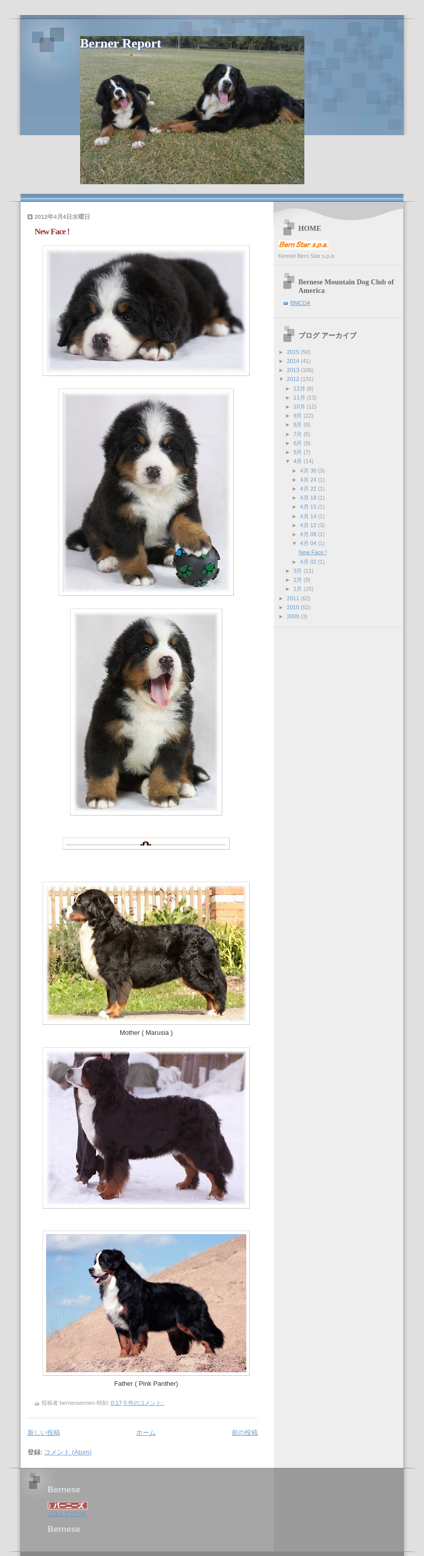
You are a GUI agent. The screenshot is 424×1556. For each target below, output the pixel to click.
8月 (298, 425)
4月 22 (309, 489)
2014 (294, 361)
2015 (294, 352)
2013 (294, 370)
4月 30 (309, 471)
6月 (298, 443)
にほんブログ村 (67, 1514)
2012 (294, 379)
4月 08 (309, 534)
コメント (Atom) (68, 1452)
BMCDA (300, 303)
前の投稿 (245, 1432)
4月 (298, 461)
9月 (298, 416)
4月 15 (309, 507)
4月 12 (309, 525)
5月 (298, 452)
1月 (298, 589)
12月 (299, 388)
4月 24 (309, 480)
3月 (298, 571)
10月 (299, 407)
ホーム (146, 1432)
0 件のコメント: (144, 1403)
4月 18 (309, 498)
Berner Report (120, 43)
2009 (294, 616)
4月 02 (309, 562)
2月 (298, 580)
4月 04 (309, 543)
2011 (294, 598)
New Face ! (52, 231)
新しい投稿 (44, 1432)
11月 (299, 398)
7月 (298, 434)
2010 (294, 607)
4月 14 (309, 516)
